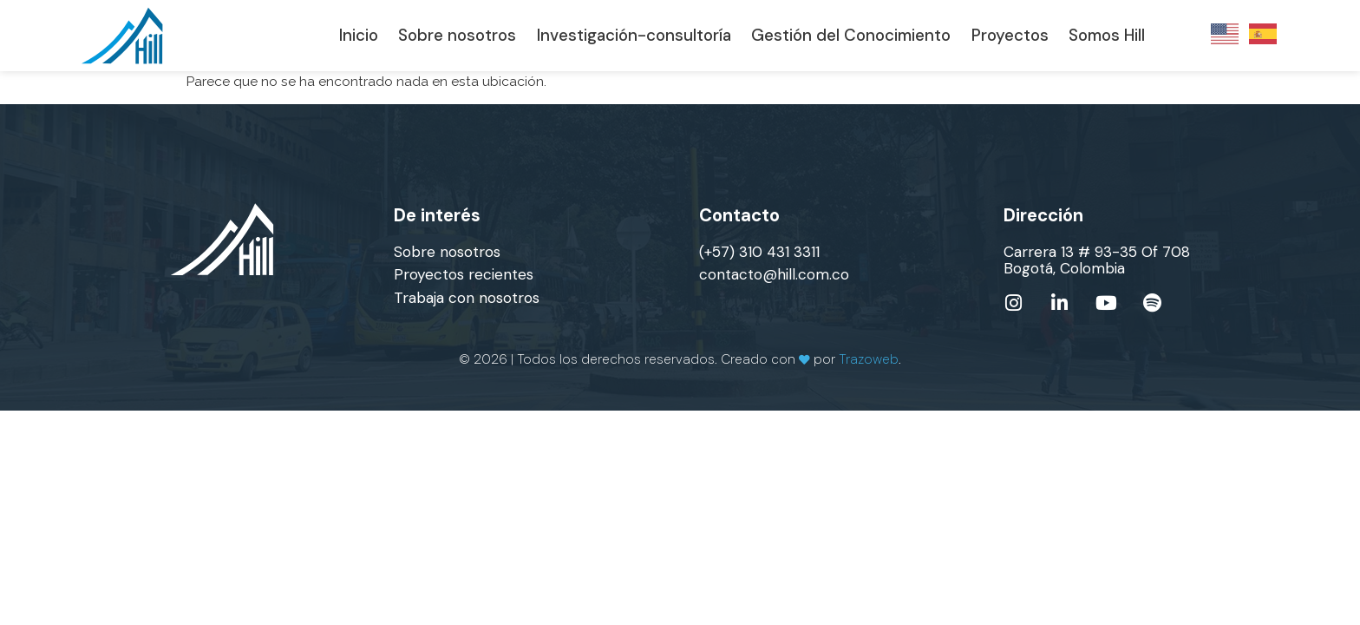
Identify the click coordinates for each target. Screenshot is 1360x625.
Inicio (358, 36)
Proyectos (1010, 36)
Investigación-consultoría (634, 36)
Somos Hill (1107, 36)
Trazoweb (869, 359)
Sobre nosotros (457, 36)
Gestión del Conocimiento (851, 36)
